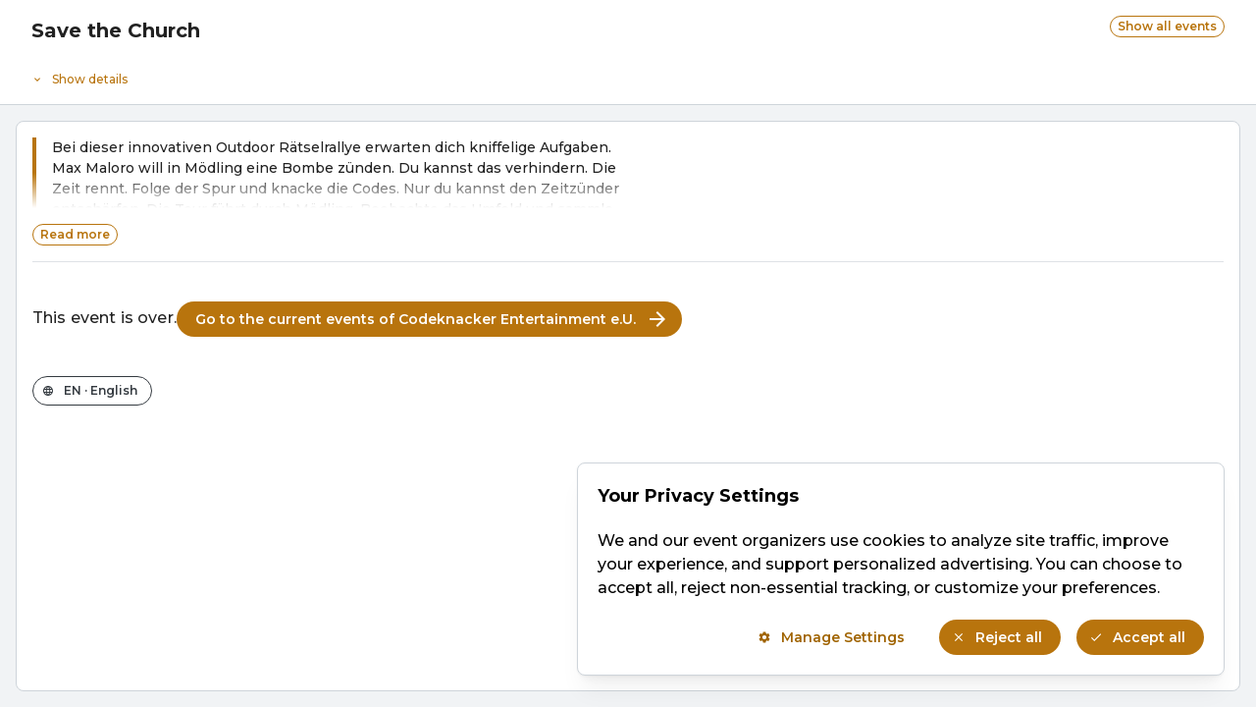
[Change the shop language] (92, 391)
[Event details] (628, 74)
